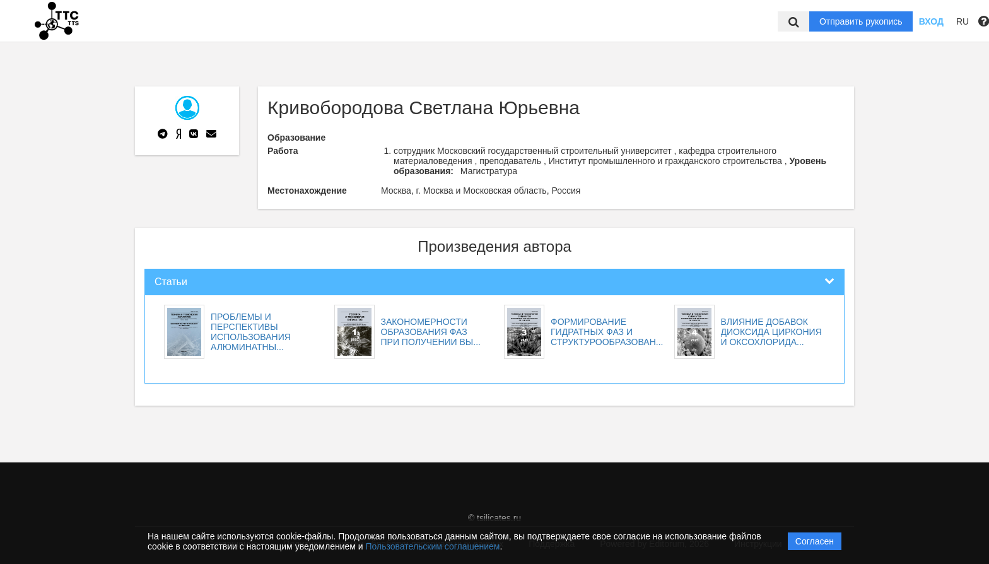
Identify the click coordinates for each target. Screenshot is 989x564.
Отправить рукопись (861, 21)
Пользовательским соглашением (433, 546)
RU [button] (962, 21)
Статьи (171, 281)
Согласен (814, 541)
